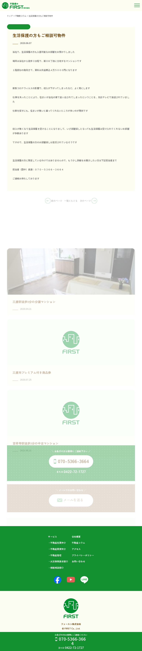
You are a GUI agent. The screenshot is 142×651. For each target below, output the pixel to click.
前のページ (53, 201)
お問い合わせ (78, 561)
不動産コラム (78, 542)
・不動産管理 (54, 555)
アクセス (76, 548)
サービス (52, 536)
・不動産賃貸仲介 (57, 548)
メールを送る (73, 504)
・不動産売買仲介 (57, 542)
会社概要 (76, 536)
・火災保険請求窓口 (58, 561)
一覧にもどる (70, 201)
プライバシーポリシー (83, 555)
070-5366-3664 (72, 641)
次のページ (88, 201)
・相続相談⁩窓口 (56, 567)
